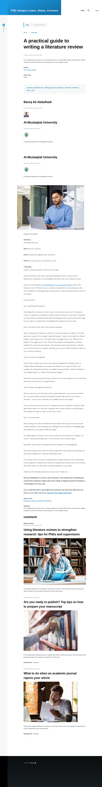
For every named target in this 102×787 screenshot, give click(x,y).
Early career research (30, 69)
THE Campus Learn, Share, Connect (34, 10)
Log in (97, 10)
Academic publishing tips (35, 87)
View (27, 25)
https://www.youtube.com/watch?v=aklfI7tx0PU (37, 501)
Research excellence (72, 87)
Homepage (34, 32)
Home (25, 32)
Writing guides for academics (54, 87)
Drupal (32, 762)
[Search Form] (88, 10)
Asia (32, 90)
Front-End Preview (39, 25)
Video (28, 90)
